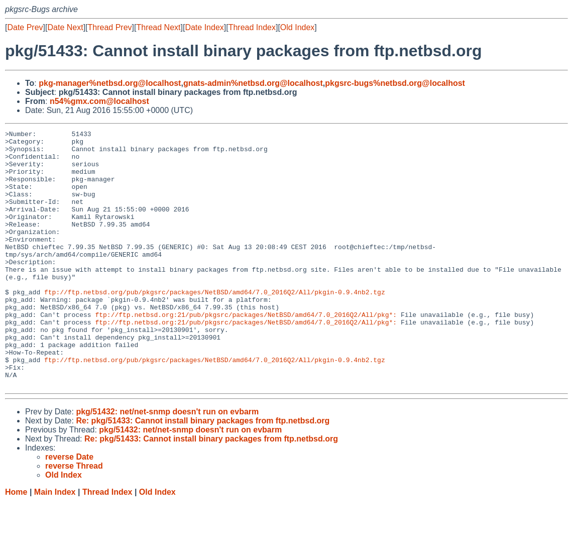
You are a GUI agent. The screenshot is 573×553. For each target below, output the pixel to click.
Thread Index (252, 27)
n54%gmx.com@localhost (99, 101)
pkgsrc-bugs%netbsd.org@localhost (395, 83)
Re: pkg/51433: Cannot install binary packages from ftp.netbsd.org (202, 472)
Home (16, 543)
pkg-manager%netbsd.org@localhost (110, 83)
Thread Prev (110, 27)
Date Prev (25, 27)
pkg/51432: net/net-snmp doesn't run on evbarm (167, 463)
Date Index (204, 27)
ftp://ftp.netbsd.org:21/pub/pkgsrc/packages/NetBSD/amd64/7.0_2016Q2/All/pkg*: (246, 352)
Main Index (55, 543)
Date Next (65, 27)
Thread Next (158, 27)
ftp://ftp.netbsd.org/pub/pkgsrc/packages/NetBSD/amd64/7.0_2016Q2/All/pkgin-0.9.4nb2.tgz (214, 324)
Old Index (297, 27)
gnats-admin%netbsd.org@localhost (253, 83)
